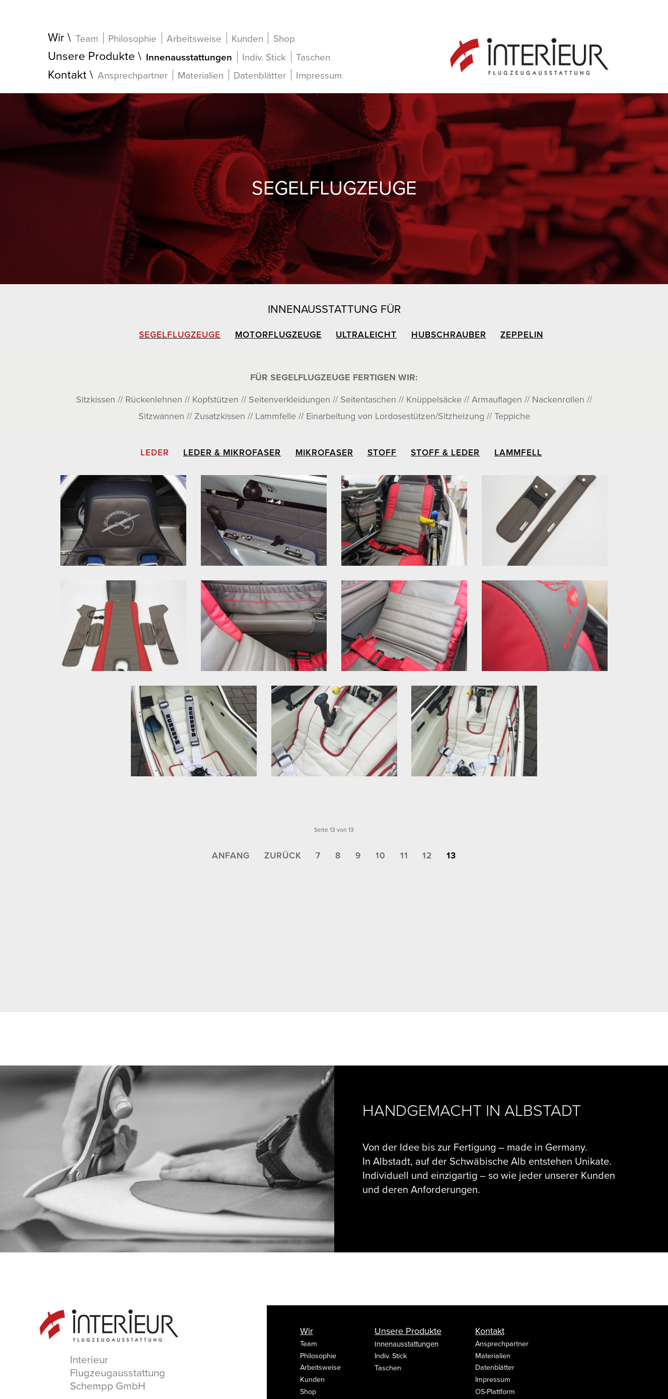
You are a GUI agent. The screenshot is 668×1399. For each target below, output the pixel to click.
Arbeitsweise (194, 38)
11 (404, 855)
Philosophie (132, 38)
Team (87, 38)
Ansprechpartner (133, 75)
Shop (284, 38)
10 (381, 855)
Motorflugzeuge (278, 334)
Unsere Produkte (91, 56)
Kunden (247, 38)
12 (427, 855)
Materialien (201, 75)
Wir (56, 38)
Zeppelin (521, 334)
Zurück (283, 855)
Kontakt (67, 75)
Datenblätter (260, 75)
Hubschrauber (448, 334)
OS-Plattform (495, 1391)
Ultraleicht (366, 334)
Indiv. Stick (264, 57)
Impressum (319, 75)
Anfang (231, 855)
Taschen (313, 57)
